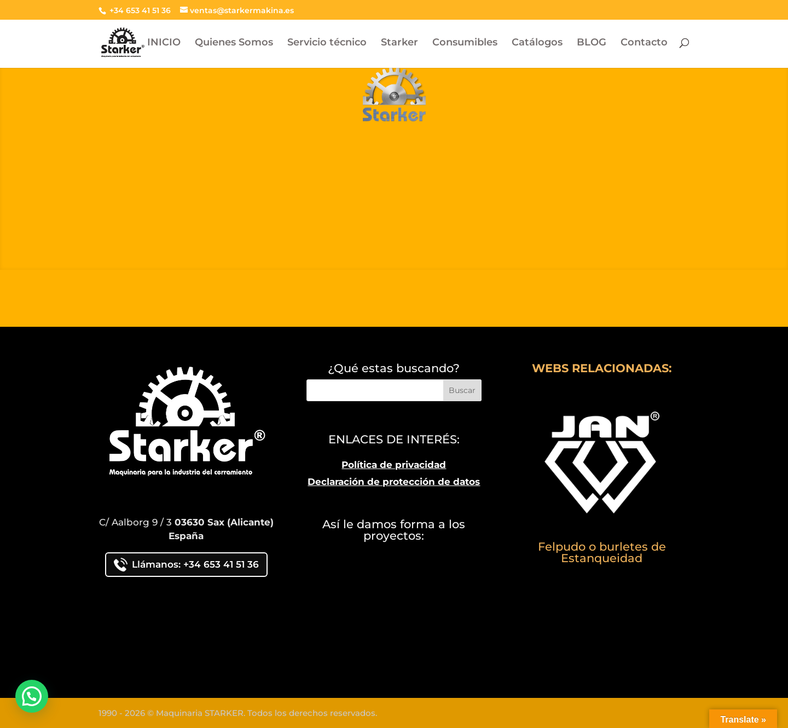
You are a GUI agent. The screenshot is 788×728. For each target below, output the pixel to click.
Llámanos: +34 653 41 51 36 (186, 564)
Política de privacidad (393, 464)
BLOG (591, 43)
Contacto (644, 43)
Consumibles (464, 43)
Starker (399, 43)
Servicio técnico (327, 43)
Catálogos (537, 43)
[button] (31, 696)
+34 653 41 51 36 (139, 10)
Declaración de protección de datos (394, 481)
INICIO (164, 43)
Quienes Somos (234, 43)
